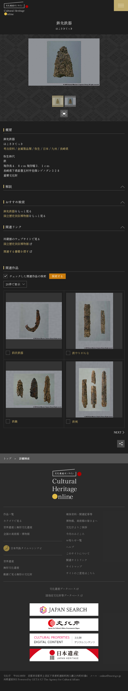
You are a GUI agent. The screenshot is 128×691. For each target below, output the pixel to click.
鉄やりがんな (80, 353)
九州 (54, 149)
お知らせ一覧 (74, 540)
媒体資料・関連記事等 (79, 514)
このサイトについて (78, 553)
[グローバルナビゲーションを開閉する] (121, 5)
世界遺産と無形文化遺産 (17, 527)
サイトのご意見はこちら (80, 573)
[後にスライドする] (119, 432)
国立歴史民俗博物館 (16, 216)
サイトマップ (74, 566)
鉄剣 (75, 422)
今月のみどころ (75, 534)
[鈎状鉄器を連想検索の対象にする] (8, 353)
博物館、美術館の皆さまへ (82, 521)
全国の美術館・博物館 (16, 534)
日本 (46, 149)
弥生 (37, 149)
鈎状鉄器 (17, 353)
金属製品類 (25, 149)
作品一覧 (8, 514)
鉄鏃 (15, 421)
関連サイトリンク (76, 560)
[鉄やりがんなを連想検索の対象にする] (68, 353)
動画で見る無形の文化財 (17, 574)
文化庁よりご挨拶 (76, 527)
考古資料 (9, 149)
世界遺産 (8, 561)
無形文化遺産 (11, 568)
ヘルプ (70, 547)
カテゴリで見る (12, 521)
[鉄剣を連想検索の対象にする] (68, 422)
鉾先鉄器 (9, 211)
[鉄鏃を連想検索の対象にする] (8, 421)
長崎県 (64, 149)
